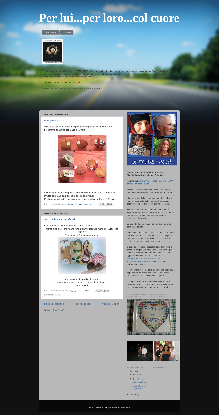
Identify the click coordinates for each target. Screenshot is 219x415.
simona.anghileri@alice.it (138, 261)
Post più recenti (54, 303)
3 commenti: (85, 290)
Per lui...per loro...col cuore (109, 17)
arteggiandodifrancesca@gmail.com (143, 258)
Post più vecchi (110, 303)
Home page (51, 32)
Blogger (126, 407)
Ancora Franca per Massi (59, 219)
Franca (56, 295)
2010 (132, 394)
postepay (66, 32)
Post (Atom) (58, 310)
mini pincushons (54, 120)
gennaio (137, 378)
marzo (136, 374)
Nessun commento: (85, 204)
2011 (132, 371)
